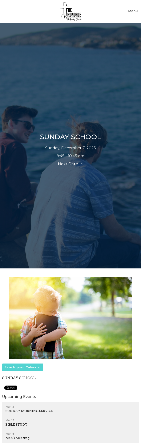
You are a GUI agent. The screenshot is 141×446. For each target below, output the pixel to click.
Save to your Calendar (23, 367)
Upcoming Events (19, 396)
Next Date (70, 163)
